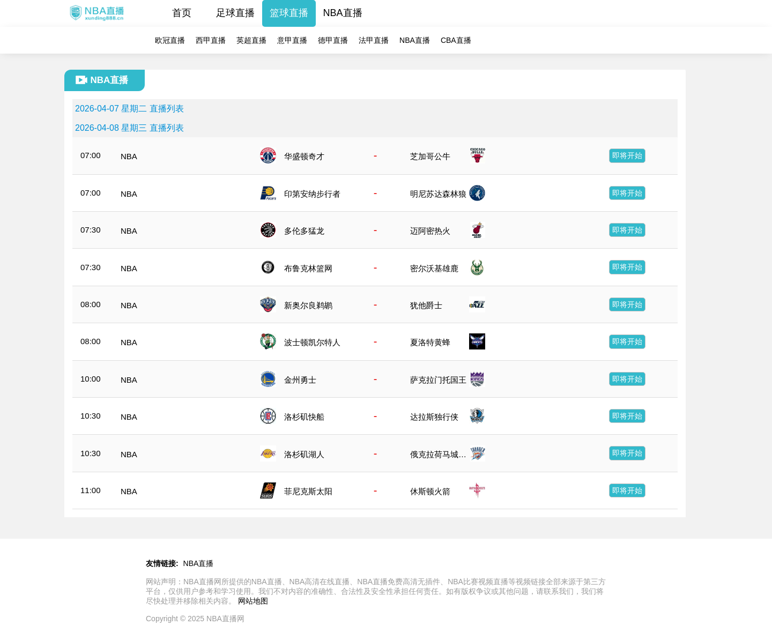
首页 (181, 13)
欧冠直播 (170, 40)
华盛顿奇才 (304, 156)
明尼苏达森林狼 (438, 193)
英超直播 (251, 40)
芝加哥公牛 (430, 156)
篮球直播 (289, 13)
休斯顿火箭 (430, 491)
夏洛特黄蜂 (430, 342)
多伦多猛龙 (304, 230)
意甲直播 (292, 40)
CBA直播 (456, 40)
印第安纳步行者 (312, 193)
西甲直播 (211, 40)
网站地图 (253, 601)
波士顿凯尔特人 (312, 342)
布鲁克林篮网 (308, 268)
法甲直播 (374, 40)
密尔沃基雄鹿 (434, 268)
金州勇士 (300, 379)
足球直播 (235, 13)
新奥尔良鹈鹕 (308, 305)
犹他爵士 (426, 305)
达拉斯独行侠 (434, 416)
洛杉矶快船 (304, 416)
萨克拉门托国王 (438, 379)
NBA (129, 156)
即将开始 (627, 155)
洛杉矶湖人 (304, 454)
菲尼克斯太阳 (308, 491)
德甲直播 (333, 40)
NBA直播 (342, 13)
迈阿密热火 (430, 230)
